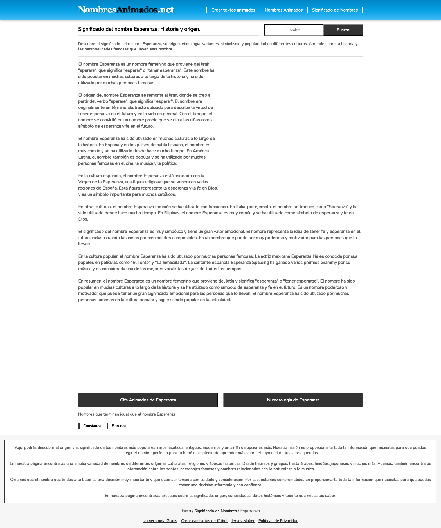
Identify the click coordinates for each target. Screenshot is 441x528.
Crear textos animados (233, 10)
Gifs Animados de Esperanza (148, 400)
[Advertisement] (293, 121)
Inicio (186, 511)
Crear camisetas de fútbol (204, 520)
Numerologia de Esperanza (293, 400)
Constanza (92, 426)
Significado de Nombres (335, 10)
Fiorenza (119, 426)
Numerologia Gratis (160, 520)
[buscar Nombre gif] (293, 30)
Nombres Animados (284, 10)
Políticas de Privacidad (278, 520)
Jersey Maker (243, 520)
